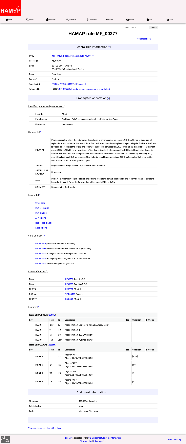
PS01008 (69, 299)
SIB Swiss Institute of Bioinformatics (104, 437)
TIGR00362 (70, 294)
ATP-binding (40, 217)
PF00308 (69, 279)
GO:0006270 (40, 253)
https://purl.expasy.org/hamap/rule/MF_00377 (72, 55)
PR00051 (69, 289)
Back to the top (174, 439)
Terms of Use (86, 441)
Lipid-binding (41, 227)
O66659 (71, 84)
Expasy (68, 437)
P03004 (55, 84)
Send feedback (144, 38)
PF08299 (69, 284)
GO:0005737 (40, 263)
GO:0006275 (40, 258)
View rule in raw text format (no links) (44, 428)
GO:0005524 (40, 243)
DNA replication (42, 207)
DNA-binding (41, 212)
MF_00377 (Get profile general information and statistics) (84, 89)
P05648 (63, 84)
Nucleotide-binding (43, 222)
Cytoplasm (40, 202)
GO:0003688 (40, 248)
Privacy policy (99, 441)
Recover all (81, 84)
